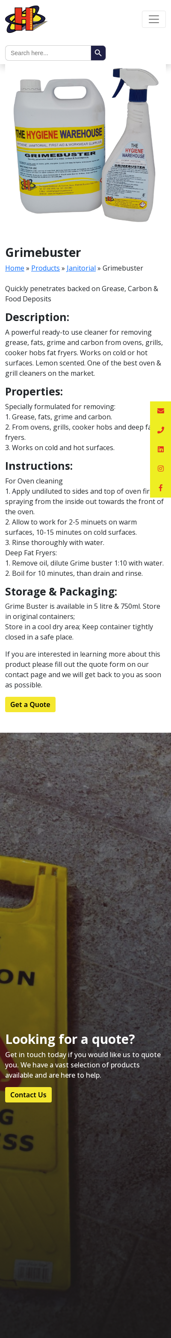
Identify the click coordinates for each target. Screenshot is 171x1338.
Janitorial (81, 268)
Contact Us (28, 1094)
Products (45, 268)
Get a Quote (30, 704)
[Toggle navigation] (154, 19)
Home (14, 268)
